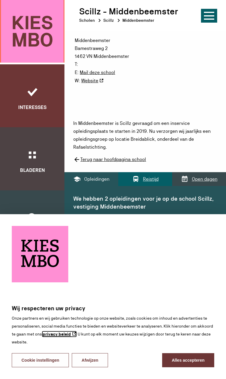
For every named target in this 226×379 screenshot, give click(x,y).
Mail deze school (97, 72)
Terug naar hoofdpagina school (109, 158)
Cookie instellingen (40, 360)
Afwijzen (90, 360)
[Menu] (209, 16)
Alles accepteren (188, 360)
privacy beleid (57, 334)
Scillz (108, 20)
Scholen (87, 20)
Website (89, 80)
